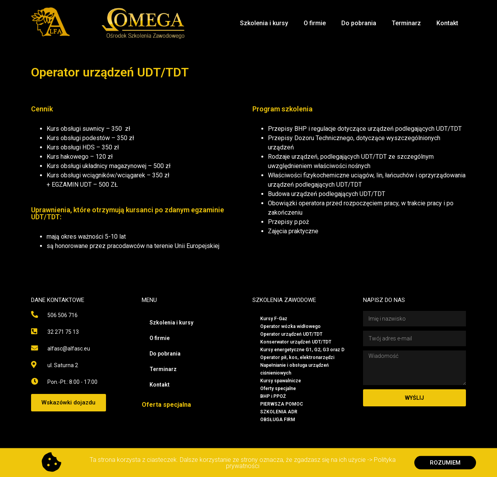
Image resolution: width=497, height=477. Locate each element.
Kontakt (447, 23)
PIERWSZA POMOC (281, 404)
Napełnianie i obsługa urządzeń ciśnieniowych (294, 369)
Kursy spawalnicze (280, 380)
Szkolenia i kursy (264, 23)
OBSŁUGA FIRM (277, 419)
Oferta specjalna (166, 404)
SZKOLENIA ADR (278, 412)
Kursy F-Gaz (273, 318)
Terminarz (406, 23)
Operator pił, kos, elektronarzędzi (297, 357)
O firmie (315, 23)
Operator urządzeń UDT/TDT (291, 334)
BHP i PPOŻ (273, 396)
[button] (68, 402)
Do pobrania (358, 23)
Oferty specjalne (278, 388)
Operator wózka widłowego (290, 326)
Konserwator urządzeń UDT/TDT (295, 342)
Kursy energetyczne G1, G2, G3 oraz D (302, 349)
